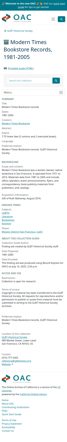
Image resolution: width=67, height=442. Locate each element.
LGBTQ (5, 213)
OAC (16, 18)
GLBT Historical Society (20, 30)
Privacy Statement (12, 423)
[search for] (30, 81)
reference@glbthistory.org (16, 361)
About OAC (8, 403)
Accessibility (8, 427)
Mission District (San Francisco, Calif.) (22, 231)
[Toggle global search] (61, 19)
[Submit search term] (56, 81)
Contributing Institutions (15, 407)
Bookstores (8, 220)
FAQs (4, 410)
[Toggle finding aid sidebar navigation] (33, 92)
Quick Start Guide (11, 414)
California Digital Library (33, 394)
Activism (6, 223)
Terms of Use (9, 420)
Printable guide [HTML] (21, 68)
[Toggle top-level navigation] (53, 19)
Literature (7, 216)
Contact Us (8, 430)
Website (6, 364)
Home (5, 400)
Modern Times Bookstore (16, 123)
